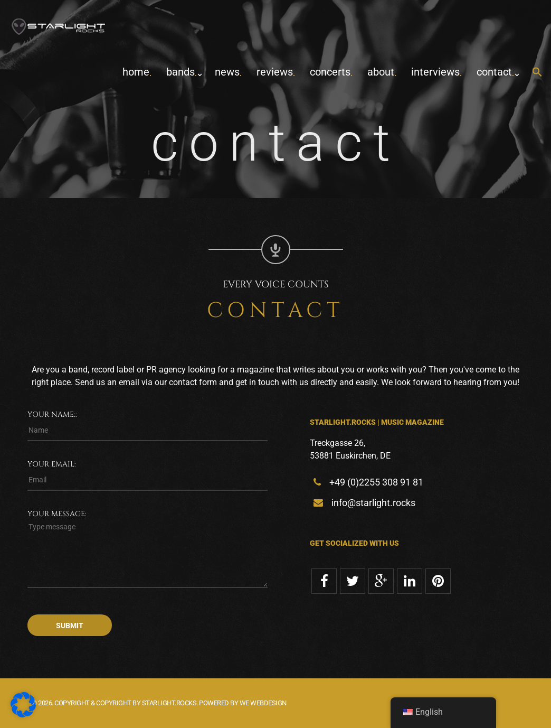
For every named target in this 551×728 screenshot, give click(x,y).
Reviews (274, 72)
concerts (330, 72)
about (380, 72)
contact (494, 72)
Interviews (435, 72)
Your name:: (52, 414)
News (227, 72)
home (135, 72)
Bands (180, 72)
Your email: (51, 464)
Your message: (57, 514)
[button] (537, 72)
